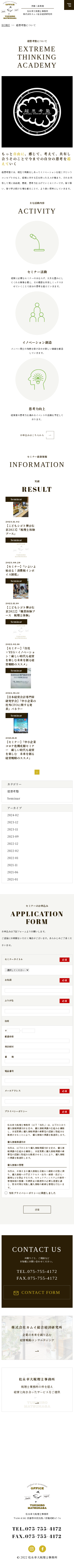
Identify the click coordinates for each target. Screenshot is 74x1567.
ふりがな (9, 1000)
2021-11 (12, 865)
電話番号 (9, 1070)
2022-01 (12, 858)
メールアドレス (13, 1090)
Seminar (13, 798)
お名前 (8, 979)
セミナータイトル (14, 959)
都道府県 (9, 1036)
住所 (7, 1021)
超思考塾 (13, 791)
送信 (37, 1209)
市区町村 (9, 1046)
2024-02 (13, 815)
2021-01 (12, 879)
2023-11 (12, 829)
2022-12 (12, 844)
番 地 (9, 1056)
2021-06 (12, 872)
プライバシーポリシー (16, 1111)
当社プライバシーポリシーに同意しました (32, 1193)
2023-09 (13, 836)
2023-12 (12, 822)
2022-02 (13, 851)
